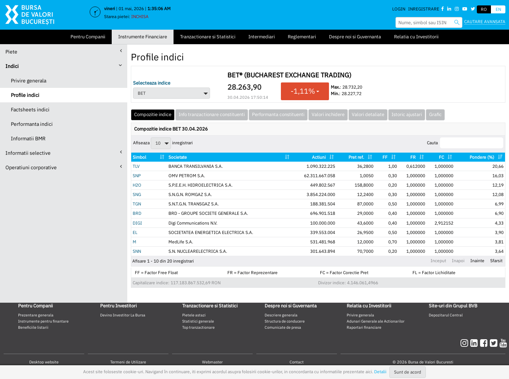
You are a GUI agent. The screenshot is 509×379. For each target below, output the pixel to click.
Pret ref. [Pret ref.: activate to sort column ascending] (356, 157)
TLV (136, 166)
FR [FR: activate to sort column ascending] (413, 157)
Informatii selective (63, 152)
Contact (297, 362)
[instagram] (465, 343)
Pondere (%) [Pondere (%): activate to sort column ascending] (482, 157)
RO (484, 9)
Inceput (438, 260)
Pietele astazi (194, 315)
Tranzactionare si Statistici (207, 37)
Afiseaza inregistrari (163, 143)
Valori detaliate (368, 114)
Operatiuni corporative (63, 167)
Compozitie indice (152, 114)
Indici (63, 66)
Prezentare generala (36, 315)
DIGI (137, 223)
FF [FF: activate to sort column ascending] (385, 157)
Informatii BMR (28, 138)
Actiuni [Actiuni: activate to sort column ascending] (319, 157)
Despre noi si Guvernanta (355, 37)
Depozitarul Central (446, 315)
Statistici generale (198, 321)
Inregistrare (423, 9)
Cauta (465, 142)
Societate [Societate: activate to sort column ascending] (177, 157)
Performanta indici (32, 124)
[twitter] (495, 343)
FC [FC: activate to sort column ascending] (441, 157)
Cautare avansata (484, 21)
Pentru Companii (87, 37)
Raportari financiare (364, 327)
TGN (137, 203)
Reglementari (302, 37)
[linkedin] (475, 343)
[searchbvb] (457, 22)
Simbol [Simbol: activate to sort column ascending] (139, 157)
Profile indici (25, 95)
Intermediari (261, 37)
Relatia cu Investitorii (416, 37)
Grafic (435, 114)
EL (135, 232)
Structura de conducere (285, 321)
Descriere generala (281, 315)
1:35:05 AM (159, 8)
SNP (137, 175)
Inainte (477, 260)
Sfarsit (496, 260)
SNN (137, 251)
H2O (137, 185)
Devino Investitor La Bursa (122, 315)
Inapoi (458, 260)
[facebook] (485, 343)
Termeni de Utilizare (128, 362)
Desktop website (44, 362)
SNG (137, 194)
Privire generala (28, 80)
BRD (137, 213)
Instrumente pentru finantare (43, 321)
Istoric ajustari (407, 114)
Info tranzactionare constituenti (212, 114)
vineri (109, 8)
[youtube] (503, 343)
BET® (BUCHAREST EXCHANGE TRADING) (289, 75)
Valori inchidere (328, 114)
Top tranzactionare (198, 327)
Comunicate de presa (283, 327)
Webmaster (212, 362)
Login (398, 9)
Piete (63, 51)
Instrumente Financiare (142, 37)
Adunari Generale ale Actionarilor (376, 321)
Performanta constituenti (278, 114)
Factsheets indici (30, 109)
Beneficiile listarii (33, 327)
